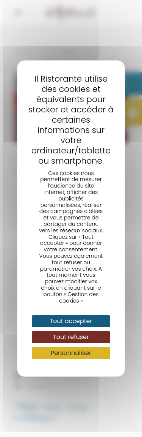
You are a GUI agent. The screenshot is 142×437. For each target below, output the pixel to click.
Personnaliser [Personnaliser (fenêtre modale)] (71, 353)
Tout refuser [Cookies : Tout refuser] (71, 337)
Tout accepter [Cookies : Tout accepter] (71, 321)
